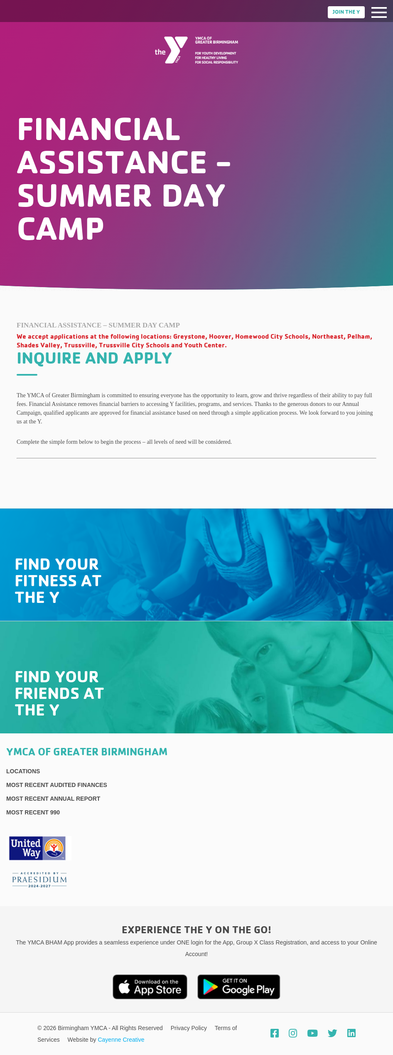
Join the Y (346, 12)
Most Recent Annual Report (53, 798)
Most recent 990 (33, 812)
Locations (23, 771)
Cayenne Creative (121, 1039)
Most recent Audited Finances (56, 785)
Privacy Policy (190, 1028)
